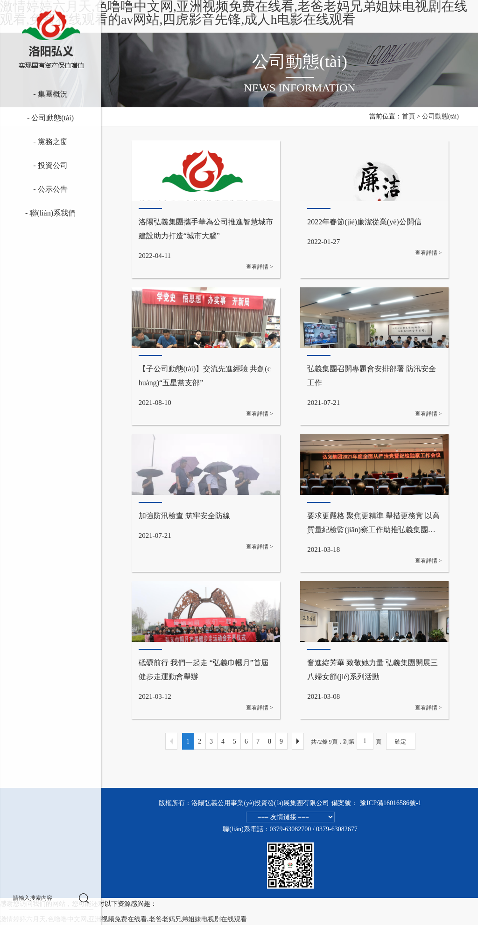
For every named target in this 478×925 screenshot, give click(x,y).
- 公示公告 (37, 189)
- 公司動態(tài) (37, 118)
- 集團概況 (37, 94)
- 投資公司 (37, 165)
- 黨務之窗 (37, 141)
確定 (400, 741)
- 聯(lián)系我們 (38, 213)
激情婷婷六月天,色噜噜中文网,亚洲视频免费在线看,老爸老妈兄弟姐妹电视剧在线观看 (123, 919)
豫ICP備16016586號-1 (390, 803)
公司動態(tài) (440, 116)
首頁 (408, 116)
